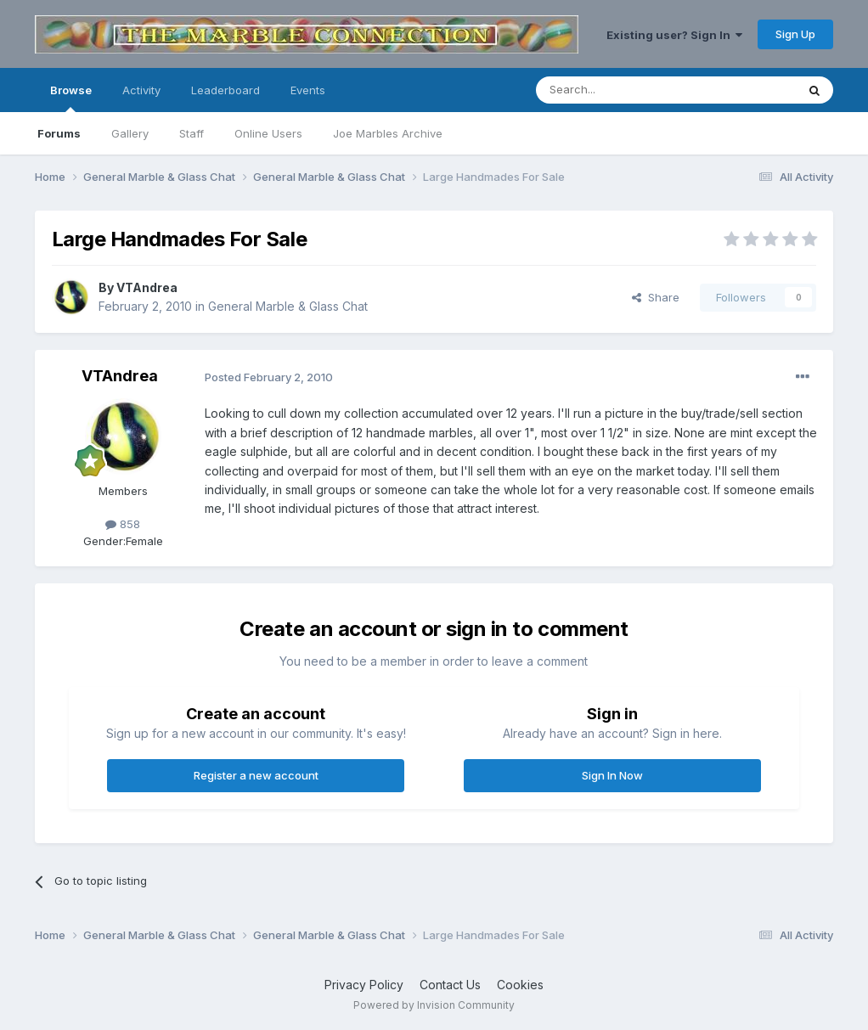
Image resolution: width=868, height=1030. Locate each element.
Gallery (130, 133)
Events (307, 90)
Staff (191, 133)
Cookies (520, 984)
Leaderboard (225, 90)
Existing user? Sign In (674, 35)
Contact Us (450, 984)
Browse (71, 97)
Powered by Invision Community (434, 1005)
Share (655, 297)
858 (122, 524)
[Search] (622, 90)
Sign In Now (612, 775)
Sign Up (795, 34)
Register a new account (256, 775)
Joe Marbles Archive (387, 133)
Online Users (268, 133)
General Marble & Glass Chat (288, 306)
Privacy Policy (363, 984)
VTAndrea (147, 287)
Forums (59, 133)
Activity (141, 90)
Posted (269, 377)
